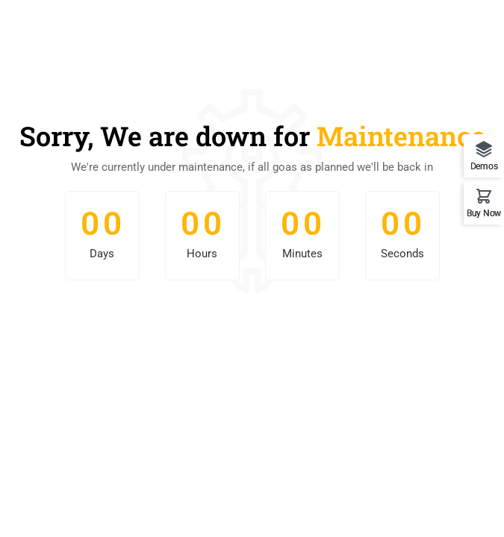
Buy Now (484, 213)
